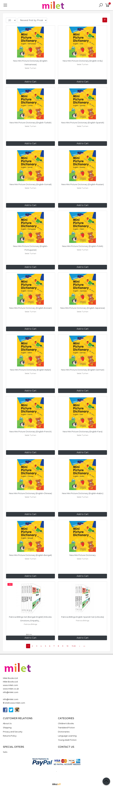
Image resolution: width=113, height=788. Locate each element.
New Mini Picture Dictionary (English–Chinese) (30, 493)
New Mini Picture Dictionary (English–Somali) (30, 184)
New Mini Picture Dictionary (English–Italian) (30, 370)
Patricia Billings (30, 624)
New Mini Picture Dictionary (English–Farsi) (82, 431)
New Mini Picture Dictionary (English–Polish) (82, 246)
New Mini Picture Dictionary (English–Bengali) (30, 555)
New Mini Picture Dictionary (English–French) (30, 431)
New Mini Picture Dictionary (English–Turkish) (30, 123)
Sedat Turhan (30, 68)
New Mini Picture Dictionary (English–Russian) (82, 184)
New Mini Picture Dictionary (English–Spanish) (82, 123)
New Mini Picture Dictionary (82, 555)
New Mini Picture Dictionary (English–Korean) (30, 308)
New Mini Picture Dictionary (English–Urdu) (83, 61)
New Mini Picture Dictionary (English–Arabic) (82, 493)
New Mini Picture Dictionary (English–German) (82, 370)
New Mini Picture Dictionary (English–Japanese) (82, 308)
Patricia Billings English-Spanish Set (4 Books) (82, 617)
